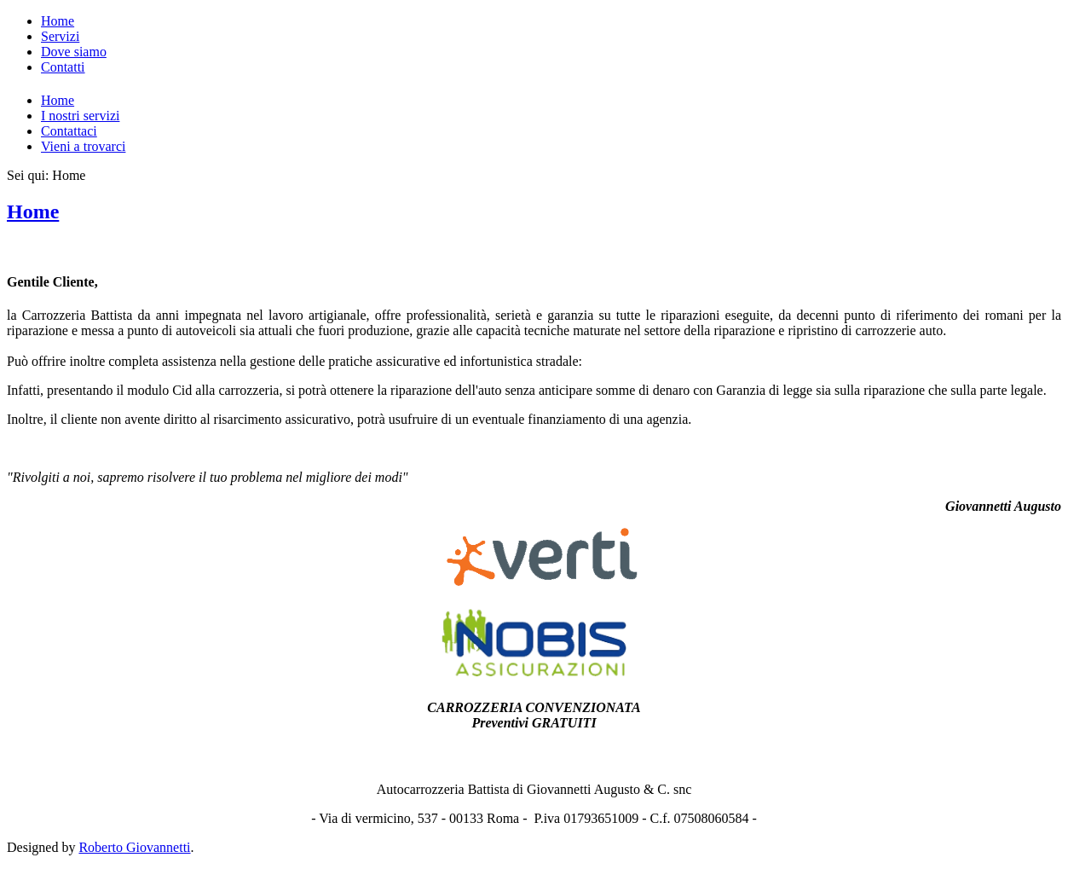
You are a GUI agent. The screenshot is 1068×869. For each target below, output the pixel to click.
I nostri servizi (80, 115)
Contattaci (69, 131)
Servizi (60, 36)
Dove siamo (74, 51)
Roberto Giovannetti (134, 847)
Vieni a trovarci (83, 146)
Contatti (63, 67)
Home (57, 21)
